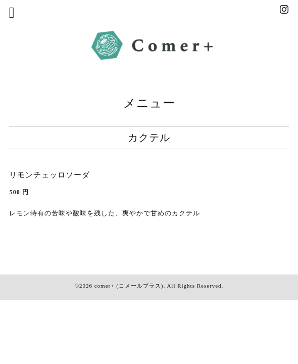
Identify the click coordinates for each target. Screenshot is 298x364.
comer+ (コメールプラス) (129, 286)
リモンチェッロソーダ (49, 175)
